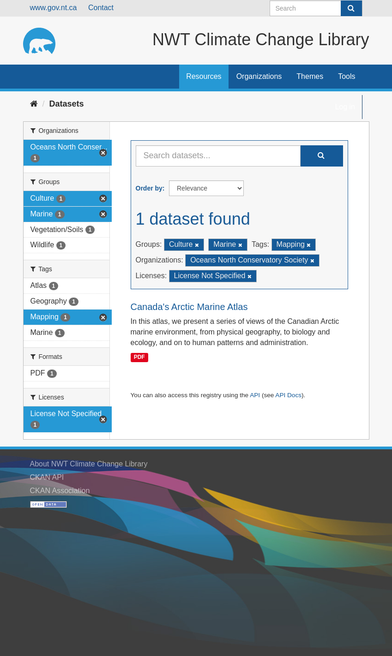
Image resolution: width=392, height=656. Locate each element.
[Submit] (351, 8)
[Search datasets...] (218, 156)
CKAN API (47, 477)
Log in (345, 107)
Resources (203, 76)
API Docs (288, 395)
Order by (149, 188)
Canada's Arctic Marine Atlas (189, 307)
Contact (101, 8)
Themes (309, 76)
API (255, 395)
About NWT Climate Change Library (89, 464)
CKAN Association (60, 491)
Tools (346, 76)
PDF (139, 357)
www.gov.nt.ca (53, 8)
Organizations (259, 76)
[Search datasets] (316, 8)
